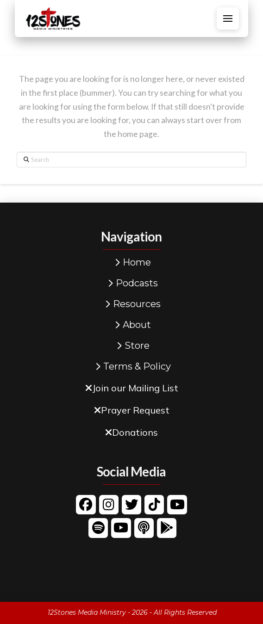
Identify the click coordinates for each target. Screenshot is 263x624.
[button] (228, 18)
